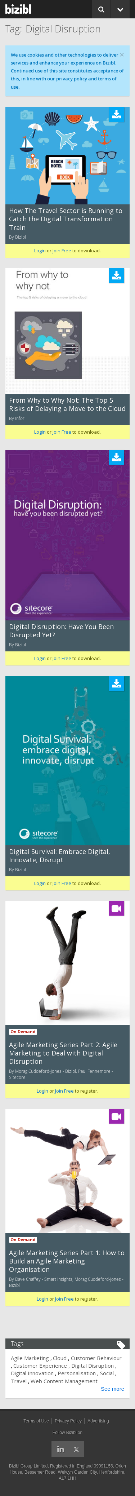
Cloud (60, 1358)
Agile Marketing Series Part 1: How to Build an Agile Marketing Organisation (67, 1261)
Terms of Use (36, 1421)
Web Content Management (64, 1381)
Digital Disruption (92, 1365)
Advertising (98, 1421)
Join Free (62, 250)
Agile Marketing (30, 1358)
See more (112, 1389)
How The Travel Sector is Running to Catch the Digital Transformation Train (65, 219)
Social (107, 1373)
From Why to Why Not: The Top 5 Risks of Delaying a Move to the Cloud (67, 404)
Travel (19, 1381)
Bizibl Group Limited (28, 1466)
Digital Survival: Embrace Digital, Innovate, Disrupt (59, 855)
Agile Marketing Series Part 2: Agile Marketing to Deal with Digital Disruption (63, 1053)
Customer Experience (40, 1365)
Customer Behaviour (96, 1358)
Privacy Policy (68, 1421)
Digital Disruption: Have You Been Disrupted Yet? (61, 630)
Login (40, 250)
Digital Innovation (32, 1373)
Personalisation (77, 1373)
